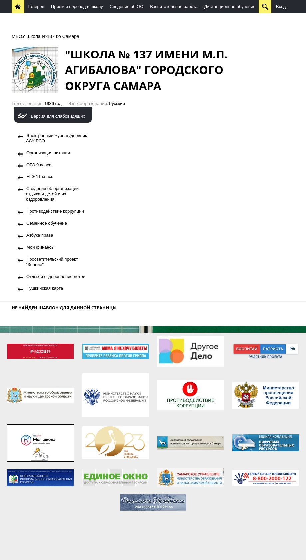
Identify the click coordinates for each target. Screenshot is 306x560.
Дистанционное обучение (230, 6)
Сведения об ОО (127, 6)
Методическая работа (37, 19)
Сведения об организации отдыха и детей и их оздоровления (52, 194)
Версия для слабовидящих (58, 116)
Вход (281, 6)
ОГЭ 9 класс (38, 164)
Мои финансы (40, 247)
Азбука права (39, 235)
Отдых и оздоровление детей (55, 276)
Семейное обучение (46, 223)
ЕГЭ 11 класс (39, 176)
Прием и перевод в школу (77, 6)
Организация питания (48, 152)
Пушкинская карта (44, 288)
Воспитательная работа (173, 6)
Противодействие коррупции (55, 211)
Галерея (36, 6)
